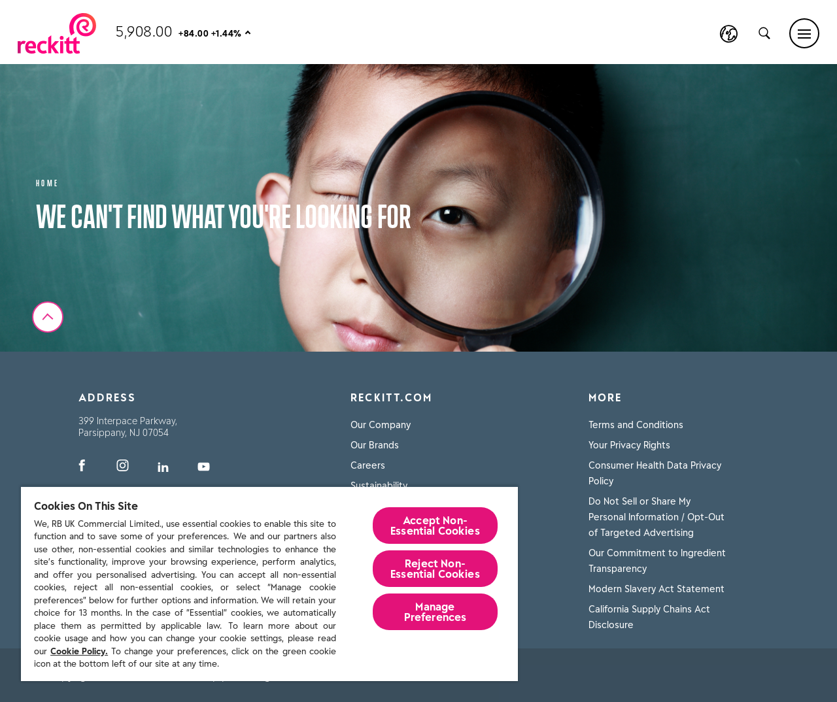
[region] (269, 583)
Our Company (380, 425)
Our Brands (374, 445)
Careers (367, 465)
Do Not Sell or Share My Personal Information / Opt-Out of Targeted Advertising (657, 517)
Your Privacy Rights (629, 445)
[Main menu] (804, 33)
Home (48, 182)
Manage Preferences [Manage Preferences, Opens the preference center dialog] (435, 612)
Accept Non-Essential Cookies (435, 525)
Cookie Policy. (79, 651)
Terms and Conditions (636, 425)
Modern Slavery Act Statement (657, 589)
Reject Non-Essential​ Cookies (435, 568)
